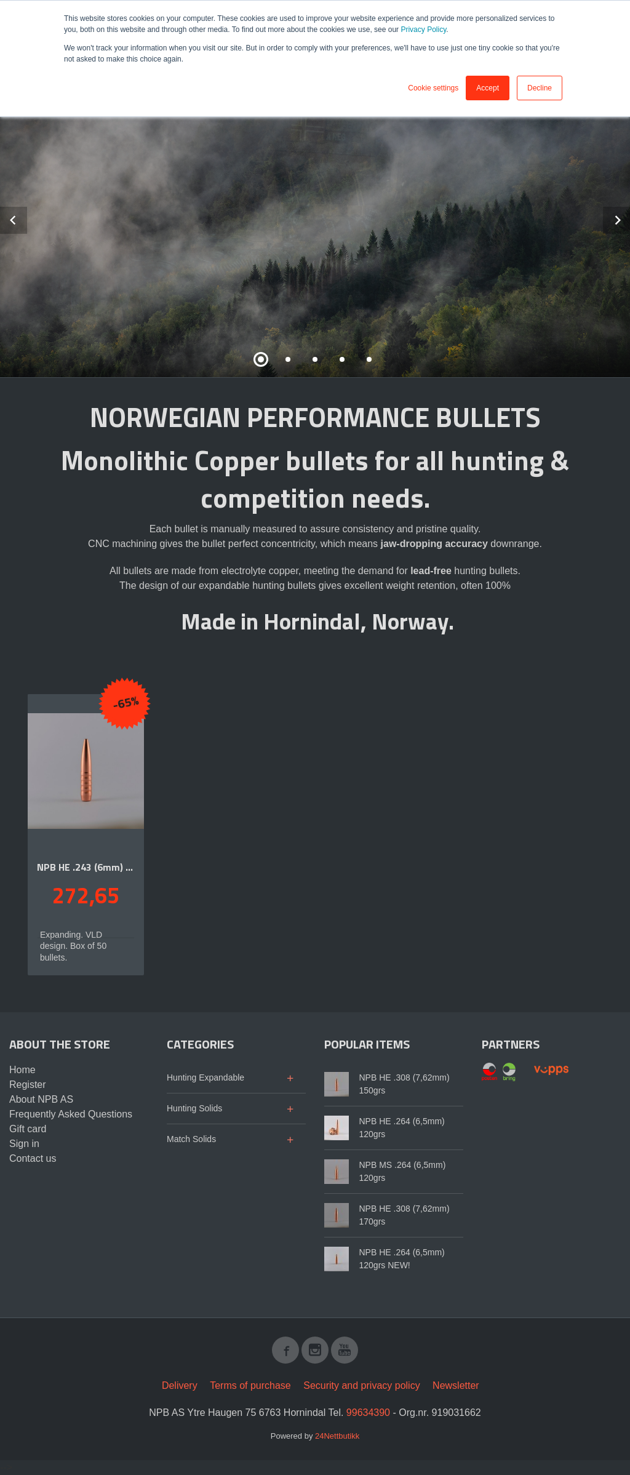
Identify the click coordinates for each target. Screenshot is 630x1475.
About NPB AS (41, 1099)
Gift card (27, 1129)
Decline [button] (539, 88)
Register (27, 1084)
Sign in (24, 1143)
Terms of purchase (250, 1385)
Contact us (32, 1158)
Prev (26, 218)
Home (22, 1070)
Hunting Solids (194, 1108)
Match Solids (191, 1139)
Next (629, 218)
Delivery (179, 1385)
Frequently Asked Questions (70, 1114)
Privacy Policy (423, 29)
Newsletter (456, 1385)
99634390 (368, 1412)
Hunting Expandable (205, 1077)
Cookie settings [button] (433, 88)
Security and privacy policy (361, 1385)
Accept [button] (487, 88)
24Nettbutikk (337, 1436)
